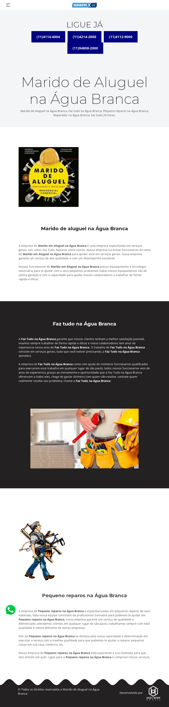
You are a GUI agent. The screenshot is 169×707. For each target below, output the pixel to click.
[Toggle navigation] (8, 5)
